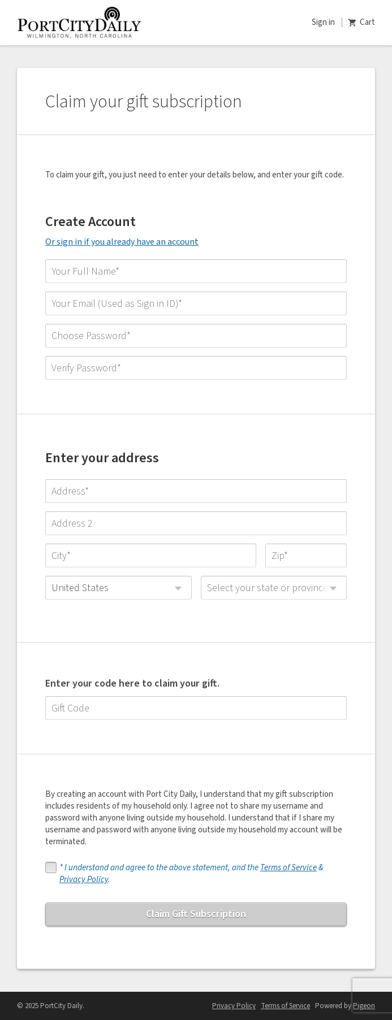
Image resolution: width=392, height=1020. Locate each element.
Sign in (323, 22)
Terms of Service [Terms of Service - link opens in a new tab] (285, 1006)
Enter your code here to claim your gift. (132, 683)
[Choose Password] (196, 336)
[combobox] (118, 588)
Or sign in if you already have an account (122, 242)
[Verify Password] (196, 368)
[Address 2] (196, 523)
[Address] (196, 491)
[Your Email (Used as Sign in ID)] (196, 303)
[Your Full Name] (196, 271)
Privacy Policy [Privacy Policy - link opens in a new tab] (234, 1006)
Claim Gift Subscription (196, 914)
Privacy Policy (83, 880)
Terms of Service (288, 868)
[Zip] (306, 555)
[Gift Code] (196, 708)
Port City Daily (79, 22)
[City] (150, 555)
